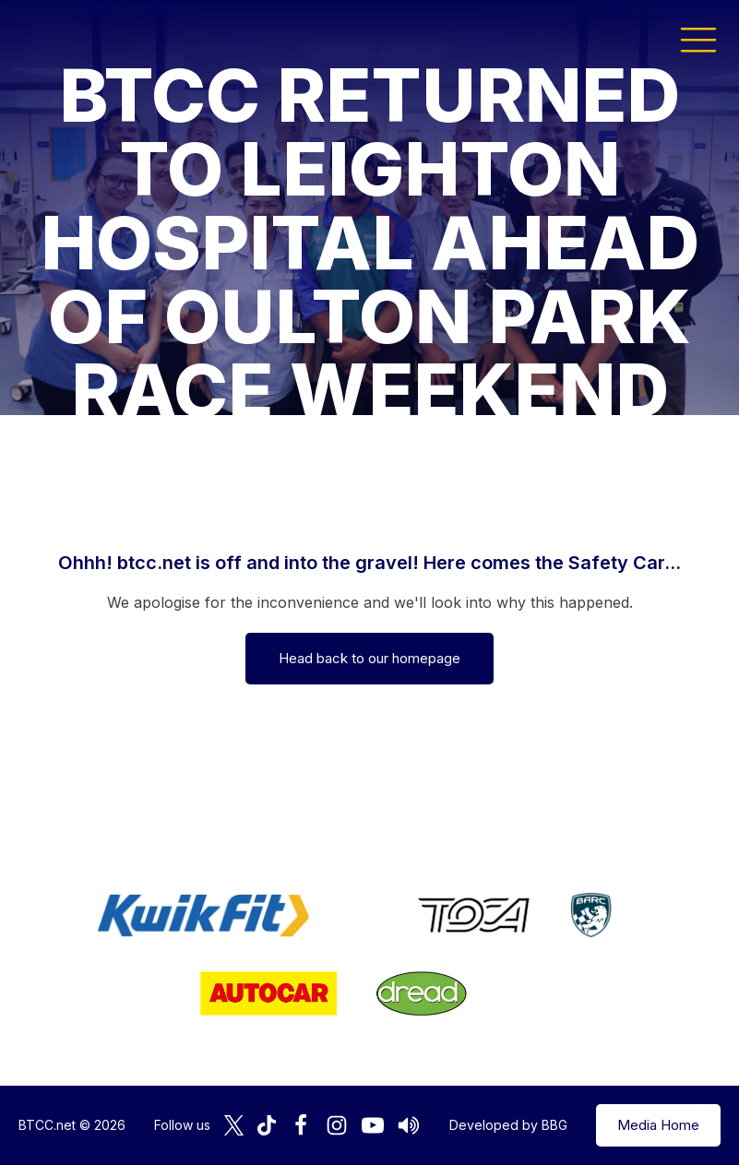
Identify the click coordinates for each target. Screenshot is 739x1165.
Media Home (658, 1125)
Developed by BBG (508, 1125)
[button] (698, 39)
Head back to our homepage (369, 658)
